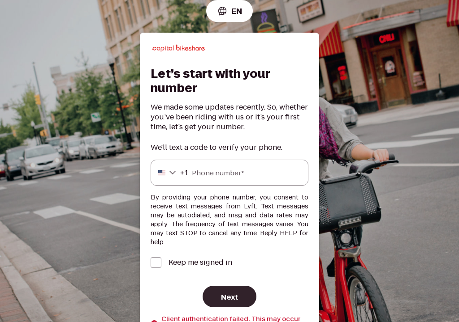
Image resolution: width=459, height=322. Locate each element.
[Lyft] (179, 49)
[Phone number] (229, 172)
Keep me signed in (200, 262)
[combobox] (229, 11)
